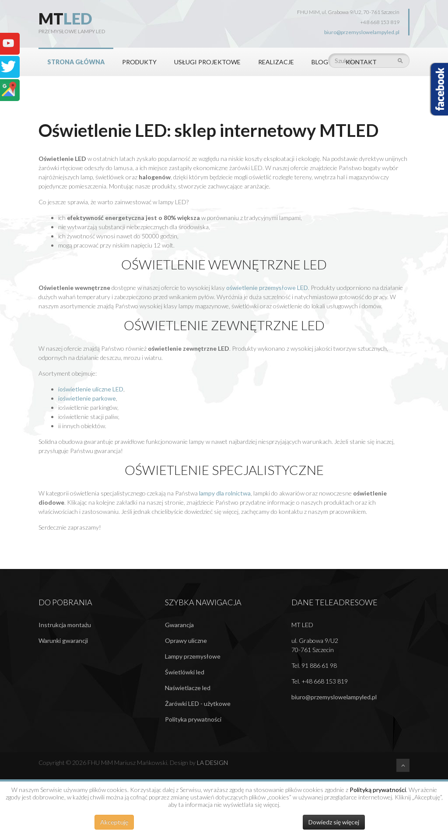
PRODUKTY (139, 62)
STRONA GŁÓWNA (76, 62)
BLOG (320, 62)
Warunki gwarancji (63, 640)
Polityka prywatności (193, 719)
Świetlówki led (184, 672)
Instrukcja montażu (64, 624)
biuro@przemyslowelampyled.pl (361, 32)
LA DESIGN (212, 762)
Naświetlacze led (187, 687)
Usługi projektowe (207, 62)
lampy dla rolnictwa (225, 493)
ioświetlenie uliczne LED (90, 389)
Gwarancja (179, 624)
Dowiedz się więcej (333, 822)
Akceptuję (114, 822)
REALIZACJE (276, 62)
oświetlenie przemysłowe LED (267, 287)
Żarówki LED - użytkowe (198, 703)
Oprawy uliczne (186, 640)
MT (65, 18)
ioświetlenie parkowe (87, 398)
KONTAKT (361, 62)
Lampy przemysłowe (192, 656)
